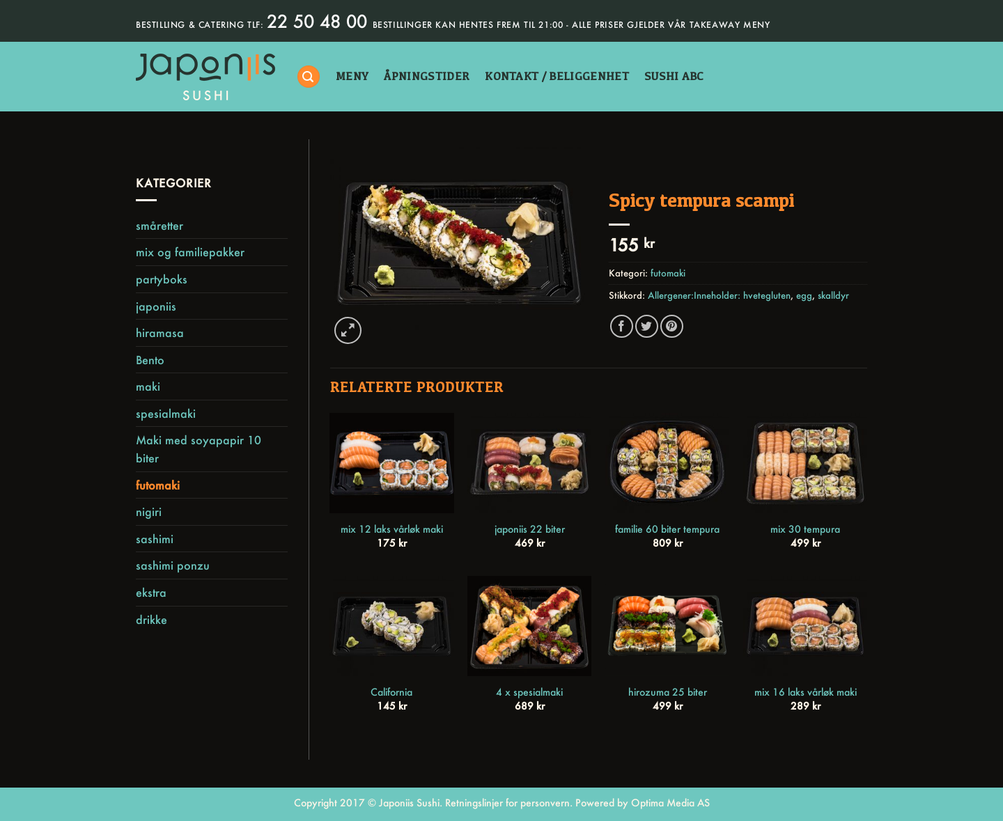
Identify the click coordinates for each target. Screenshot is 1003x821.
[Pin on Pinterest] (671, 326)
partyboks (161, 279)
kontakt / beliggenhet (557, 76)
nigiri (149, 511)
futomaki (158, 485)
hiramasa (160, 332)
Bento (150, 359)
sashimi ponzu (173, 565)
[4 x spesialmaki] (529, 626)
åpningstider (426, 76)
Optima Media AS (670, 802)
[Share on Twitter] (646, 326)
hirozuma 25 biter (667, 692)
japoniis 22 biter (530, 529)
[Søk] (308, 76)
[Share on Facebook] (621, 326)
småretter (159, 225)
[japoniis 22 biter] (529, 463)
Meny (352, 76)
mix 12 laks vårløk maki (392, 529)
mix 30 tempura (805, 529)
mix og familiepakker (190, 251)
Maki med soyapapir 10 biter (198, 448)
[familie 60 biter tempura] (667, 463)
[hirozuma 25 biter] (667, 626)
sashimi (154, 538)
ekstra (151, 592)
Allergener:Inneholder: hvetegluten (719, 295)
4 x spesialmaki (529, 692)
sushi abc (674, 76)
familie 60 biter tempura (667, 529)
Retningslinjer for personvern (507, 802)
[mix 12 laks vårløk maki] (391, 463)
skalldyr (833, 295)
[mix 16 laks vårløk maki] (805, 626)
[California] (391, 626)
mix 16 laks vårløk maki (805, 692)
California (391, 692)
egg (804, 295)
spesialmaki (166, 413)
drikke (151, 619)
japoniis (156, 306)
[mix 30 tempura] (805, 463)
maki (148, 386)
